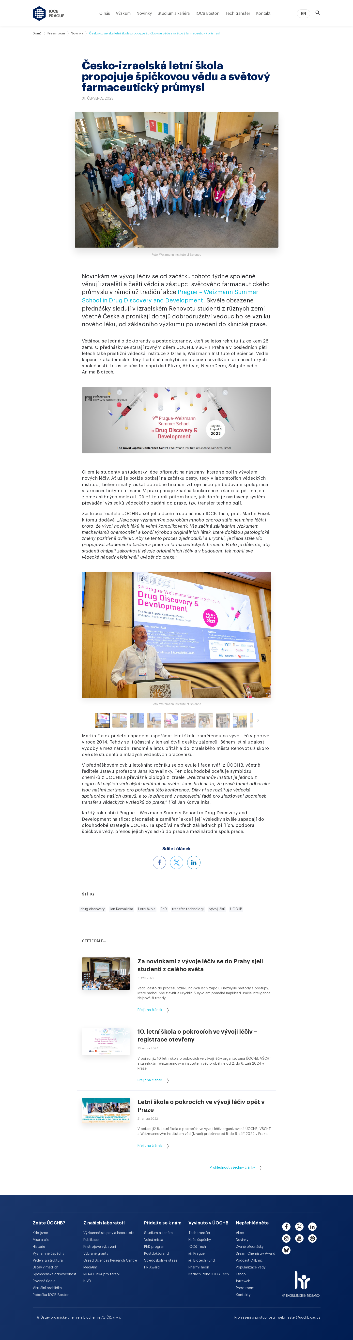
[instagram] (286, 1238)
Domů (37, 33)
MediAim (90, 1267)
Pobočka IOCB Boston (51, 1295)
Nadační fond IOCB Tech (208, 1274)
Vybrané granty (95, 1253)
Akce (240, 1233)
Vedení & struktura (48, 1260)
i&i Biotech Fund (201, 1260)
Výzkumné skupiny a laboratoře (108, 1233)
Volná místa (153, 1240)
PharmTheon (198, 1267)
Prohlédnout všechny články (235, 1167)
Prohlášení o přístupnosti (255, 1317)
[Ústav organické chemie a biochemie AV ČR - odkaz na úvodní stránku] (48, 13)
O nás (104, 13)
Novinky (144, 13)
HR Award (152, 1267)
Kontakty (243, 1295)
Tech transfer (237, 13)
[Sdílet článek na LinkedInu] (193, 862)
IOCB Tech (197, 1247)
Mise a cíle (41, 1240)
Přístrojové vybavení (99, 1247)
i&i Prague (196, 1253)
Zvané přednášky (249, 1247)
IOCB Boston (207, 13)
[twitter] (299, 1226)
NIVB (87, 1281)
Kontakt (263, 13)
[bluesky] (286, 1250)
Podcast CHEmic (249, 1260)
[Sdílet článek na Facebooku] (159, 862)
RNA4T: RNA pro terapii (101, 1274)
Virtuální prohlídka (47, 1288)
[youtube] (299, 1238)
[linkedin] (312, 1226)
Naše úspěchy (199, 1240)
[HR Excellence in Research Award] (301, 1280)
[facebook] (286, 1226)
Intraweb (243, 1281)
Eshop (241, 1274)
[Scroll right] (258, 720)
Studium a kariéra (174, 13)
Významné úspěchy (48, 1253)
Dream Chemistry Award (255, 1253)
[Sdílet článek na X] (176, 862)
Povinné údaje (44, 1281)
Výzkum (123, 13)
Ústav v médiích (45, 1267)
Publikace (91, 1240)
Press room (56, 33)
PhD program (155, 1247)
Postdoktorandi (156, 1253)
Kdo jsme (40, 1233)
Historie (39, 1247)
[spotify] (312, 1238)
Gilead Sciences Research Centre (110, 1260)
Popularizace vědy (250, 1267)
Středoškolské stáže (160, 1260)
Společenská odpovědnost (55, 1274)
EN (303, 14)
